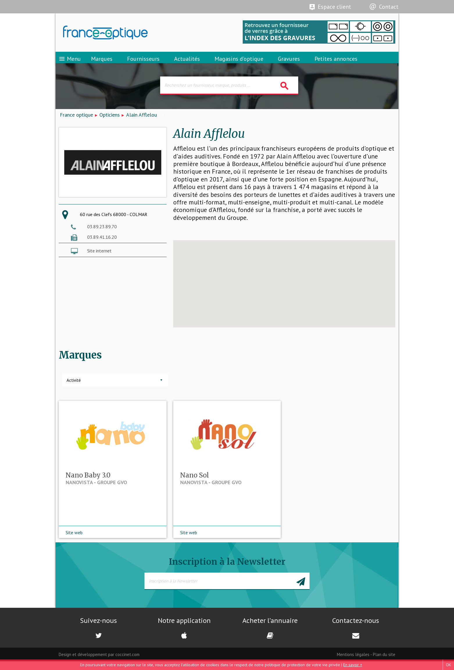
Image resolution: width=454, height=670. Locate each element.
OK (448, 664)
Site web (74, 541)
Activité (74, 387)
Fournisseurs (143, 62)
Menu (69, 63)
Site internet (99, 257)
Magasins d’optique (239, 62)
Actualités (187, 62)
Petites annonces (336, 62)
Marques (101, 62)
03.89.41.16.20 (102, 243)
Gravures (289, 62)
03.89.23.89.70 (102, 233)
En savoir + (352, 664)
